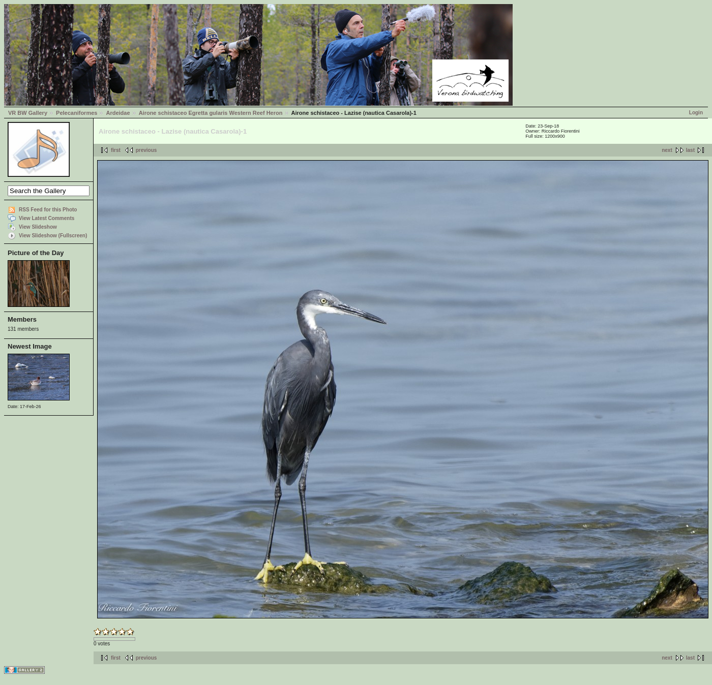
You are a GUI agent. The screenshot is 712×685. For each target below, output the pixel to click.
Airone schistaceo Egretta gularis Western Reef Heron (211, 113)
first (116, 150)
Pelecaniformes (76, 113)
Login (696, 112)
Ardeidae (118, 113)
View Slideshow (38, 227)
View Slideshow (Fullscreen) (53, 235)
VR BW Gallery (27, 113)
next (667, 150)
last (690, 150)
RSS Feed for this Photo (48, 209)
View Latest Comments (46, 218)
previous (146, 150)
